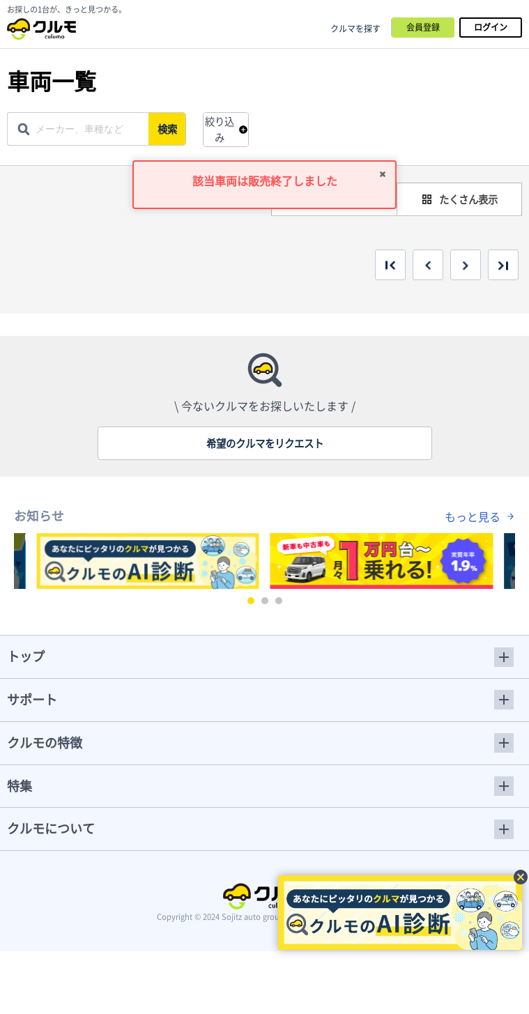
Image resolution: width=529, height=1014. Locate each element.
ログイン (490, 27)
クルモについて (51, 828)
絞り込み (219, 129)
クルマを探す (355, 28)
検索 (168, 129)
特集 (19, 785)
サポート (32, 699)
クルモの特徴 (44, 742)
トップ (26, 656)
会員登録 (423, 27)
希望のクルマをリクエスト (264, 443)
